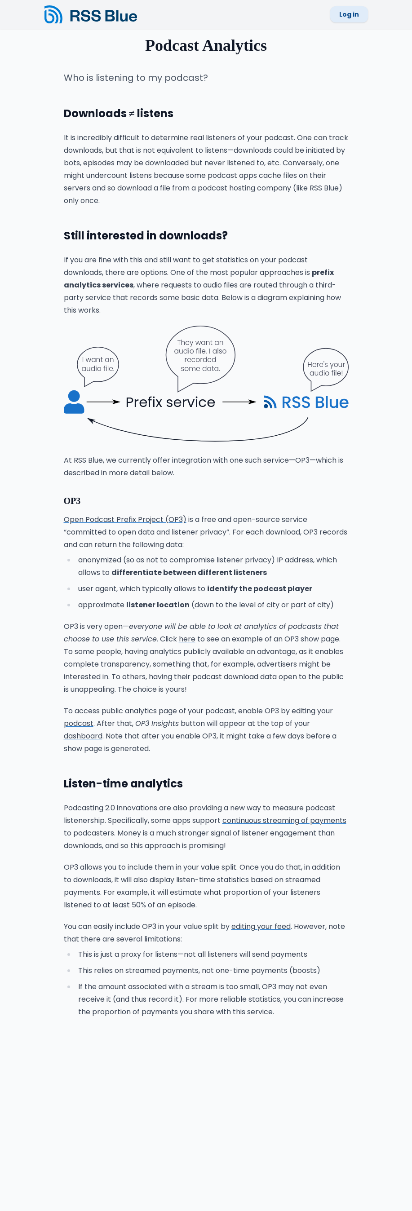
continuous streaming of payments (284, 820)
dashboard (83, 736)
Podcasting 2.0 (89, 808)
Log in (349, 14)
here (187, 639)
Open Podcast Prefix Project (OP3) (125, 519)
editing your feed (261, 926)
